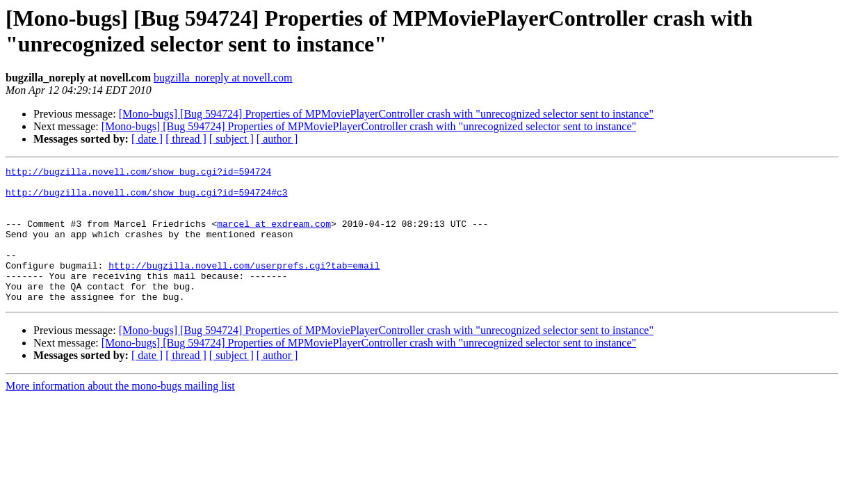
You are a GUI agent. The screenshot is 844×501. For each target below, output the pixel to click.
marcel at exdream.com (274, 236)
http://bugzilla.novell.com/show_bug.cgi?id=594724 (138, 173)
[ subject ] (231, 139)
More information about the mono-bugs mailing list (120, 413)
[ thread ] (185, 139)
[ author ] (277, 139)
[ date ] (147, 139)
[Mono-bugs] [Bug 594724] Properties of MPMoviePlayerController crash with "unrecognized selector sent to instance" (386, 114)
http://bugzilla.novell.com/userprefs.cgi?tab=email (244, 286)
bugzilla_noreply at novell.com (223, 78)
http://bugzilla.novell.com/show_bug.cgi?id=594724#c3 (147, 198)
